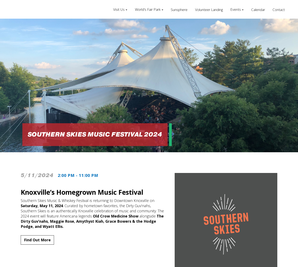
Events (235, 9)
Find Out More (37, 239)
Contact (279, 9)
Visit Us (119, 9)
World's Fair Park (148, 9)
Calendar (258, 9)
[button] (120, 9)
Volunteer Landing (209, 9)
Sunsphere (179, 9)
